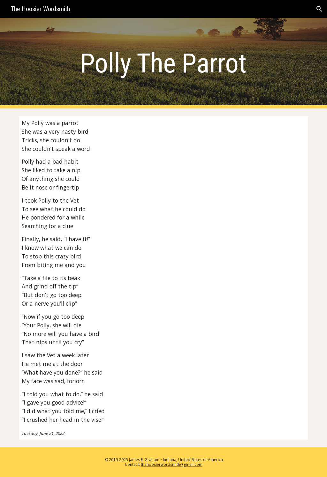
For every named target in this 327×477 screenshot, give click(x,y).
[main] (163, 63)
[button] (319, 9)
